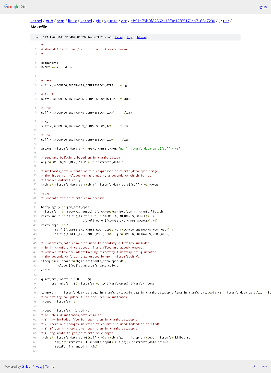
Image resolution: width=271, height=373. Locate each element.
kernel (36, 20)
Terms (49, 366)
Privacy (37, 366)
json (263, 366)
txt (253, 366)
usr (226, 20)
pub (49, 20)
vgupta (110, 20)
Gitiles (26, 366)
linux (72, 20)
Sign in (262, 7)
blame (141, 37)
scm (60, 20)
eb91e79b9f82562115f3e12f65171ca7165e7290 (173, 20)
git (98, 20)
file (118, 37)
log (129, 37)
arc (124, 20)
